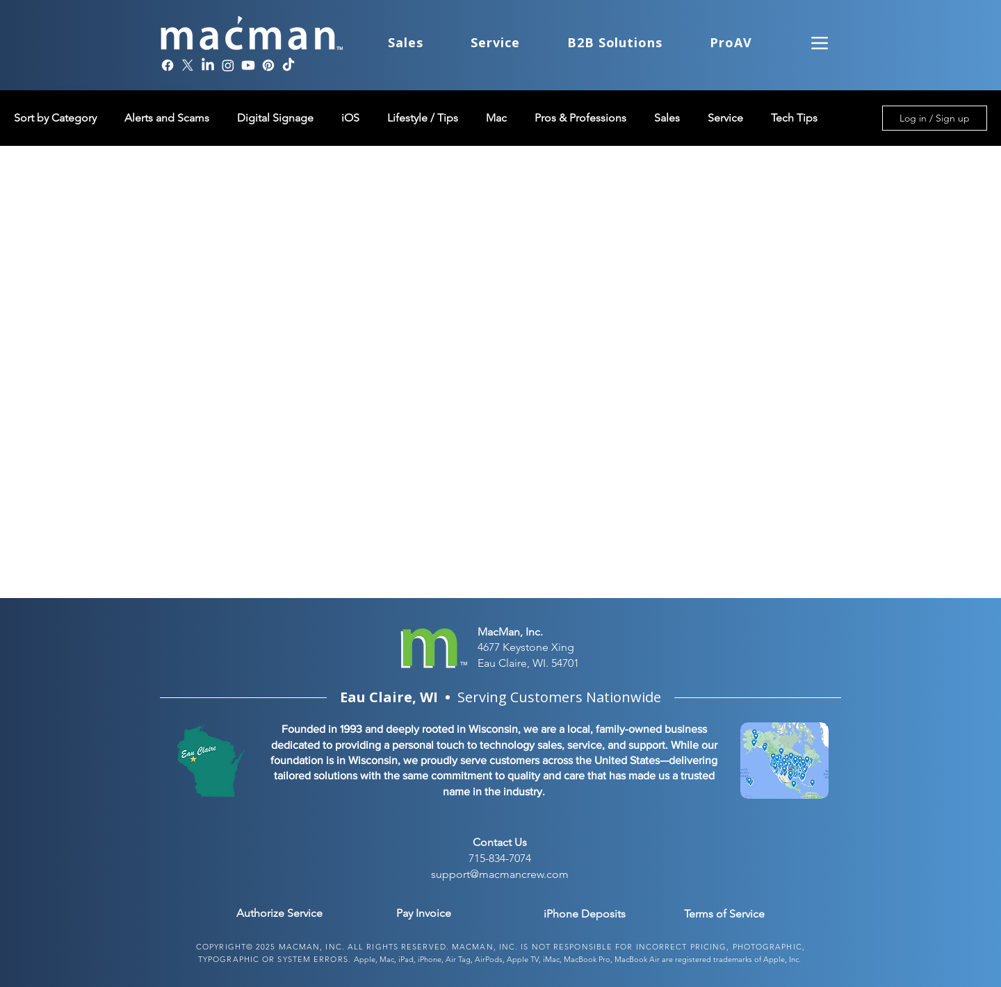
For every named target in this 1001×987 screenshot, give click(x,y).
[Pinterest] (268, 65)
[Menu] (819, 42)
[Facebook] (167, 65)
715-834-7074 (500, 858)
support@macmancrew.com (500, 874)
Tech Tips (794, 117)
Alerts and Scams (166, 117)
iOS (350, 117)
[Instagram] (228, 65)
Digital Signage (275, 117)
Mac (496, 117)
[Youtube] (248, 65)
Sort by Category (55, 117)
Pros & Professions (580, 117)
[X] (187, 65)
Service (725, 117)
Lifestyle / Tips (422, 117)
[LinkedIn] (207, 65)
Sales (667, 117)
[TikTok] (288, 65)
